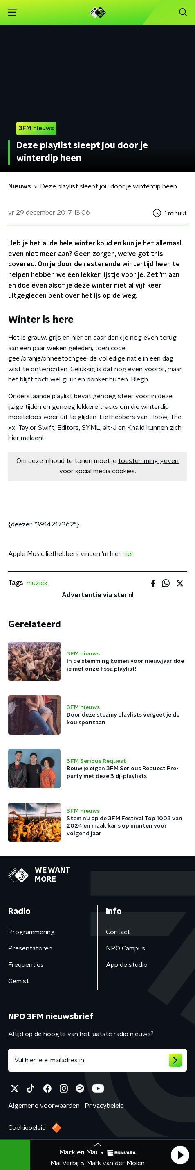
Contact (118, 932)
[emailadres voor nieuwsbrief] (97, 1060)
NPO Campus (125, 948)
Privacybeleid (104, 1105)
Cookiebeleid (27, 1128)
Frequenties (26, 964)
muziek (37, 583)
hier (128, 554)
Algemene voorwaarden (44, 1105)
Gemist (18, 981)
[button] (180, 1155)
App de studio (127, 964)
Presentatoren (30, 948)
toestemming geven (148, 461)
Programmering (31, 932)
